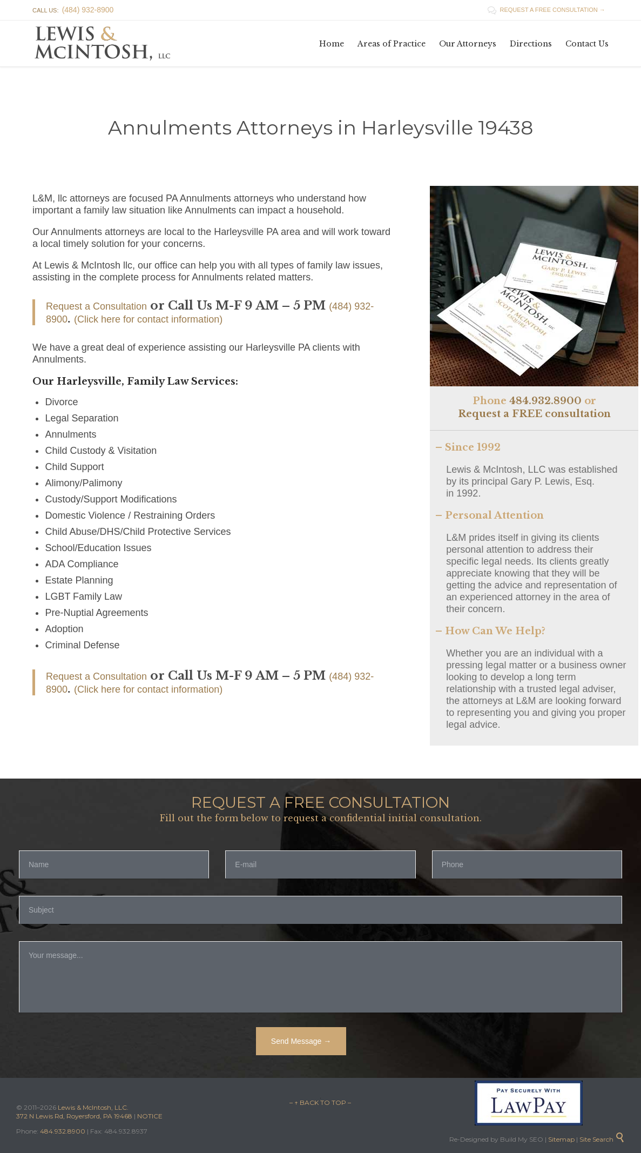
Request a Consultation (96, 306)
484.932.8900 (545, 401)
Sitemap (560, 1139)
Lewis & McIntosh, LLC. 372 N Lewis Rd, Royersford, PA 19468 (75, 1111)
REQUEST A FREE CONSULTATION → (546, 9)
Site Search (602, 1139)
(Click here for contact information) (148, 319)
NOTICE (150, 1116)
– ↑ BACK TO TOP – (320, 1102)
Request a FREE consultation (534, 414)
